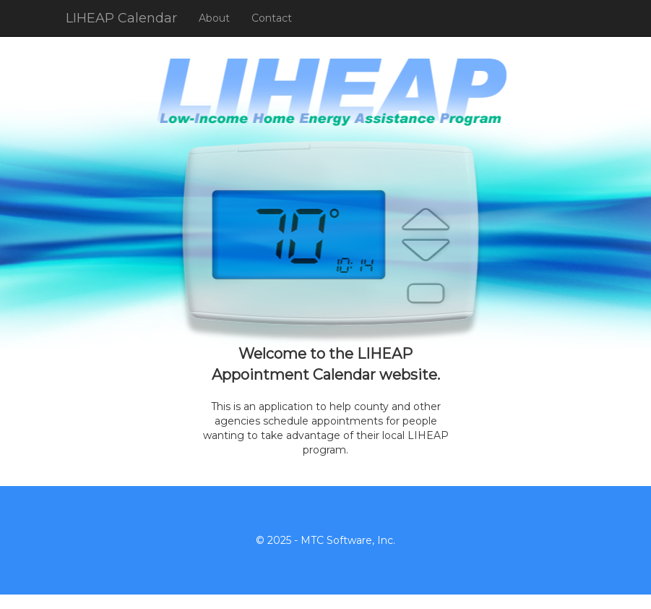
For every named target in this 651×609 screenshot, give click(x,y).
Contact (271, 18)
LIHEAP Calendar (121, 18)
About (214, 18)
